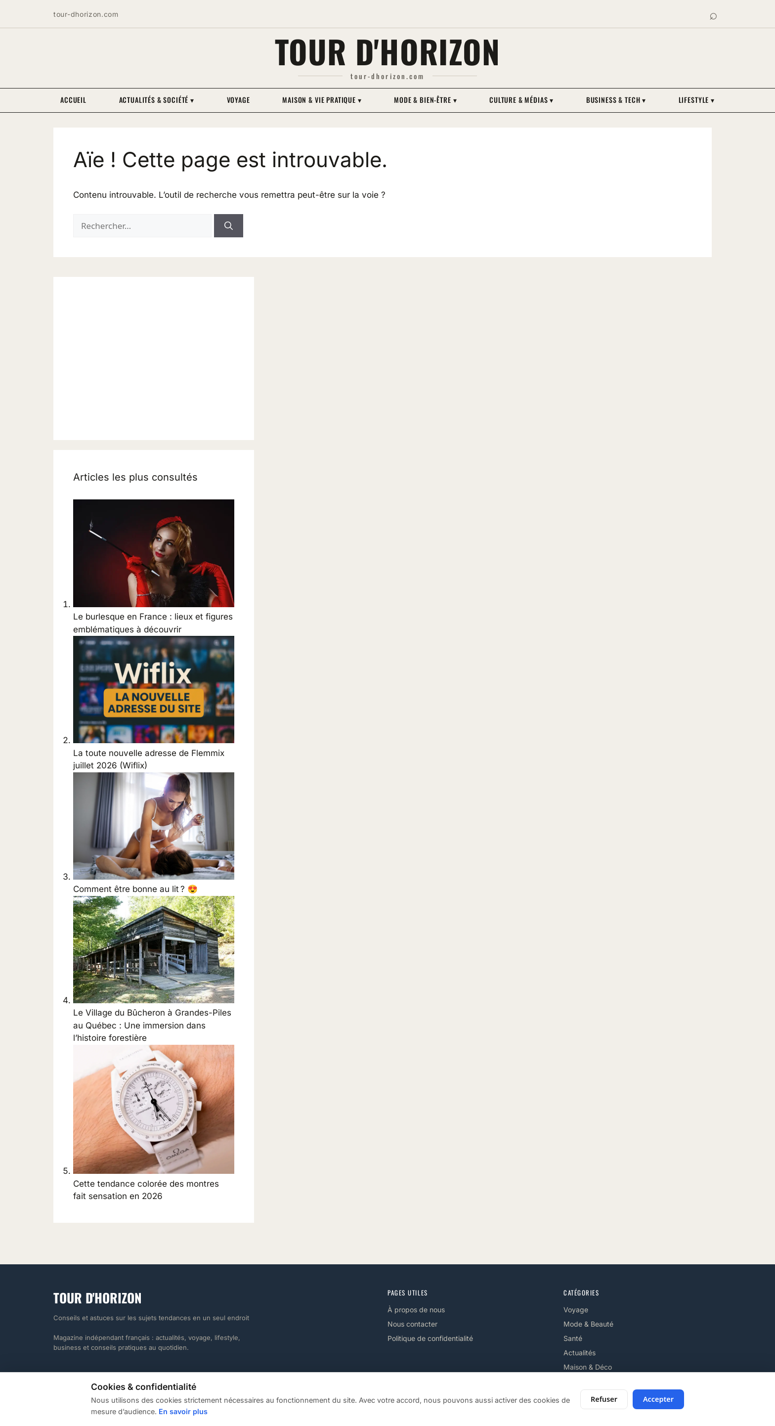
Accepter (658, 1399)
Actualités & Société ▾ (156, 99)
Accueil (73, 99)
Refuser (604, 1399)
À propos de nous (416, 1309)
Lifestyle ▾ (697, 99)
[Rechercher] (228, 226)
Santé (572, 1338)
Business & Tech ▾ (616, 99)
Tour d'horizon (388, 51)
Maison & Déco (587, 1367)
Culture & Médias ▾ (521, 99)
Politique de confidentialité (430, 1338)
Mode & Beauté (588, 1324)
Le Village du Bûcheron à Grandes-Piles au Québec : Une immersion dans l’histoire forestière (152, 1025)
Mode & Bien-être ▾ (425, 99)
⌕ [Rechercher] (713, 14)
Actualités (579, 1352)
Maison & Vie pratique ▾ (321, 99)
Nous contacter (412, 1324)
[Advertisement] (153, 358)
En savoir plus (183, 1411)
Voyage (238, 99)
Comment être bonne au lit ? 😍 (135, 889)
